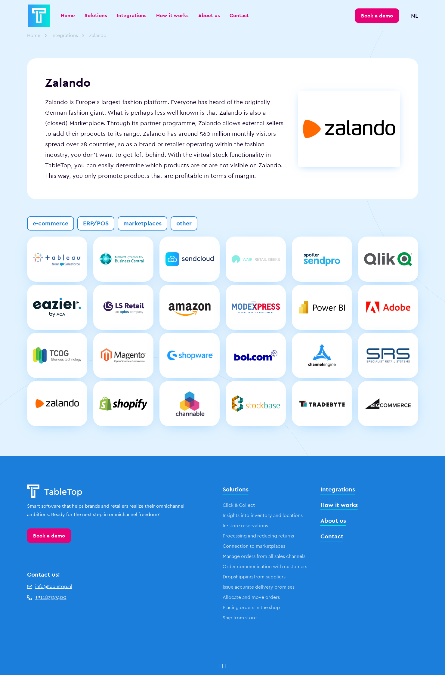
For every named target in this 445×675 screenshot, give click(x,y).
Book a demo (49, 535)
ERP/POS (96, 223)
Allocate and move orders (251, 597)
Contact (239, 15)
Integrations (132, 15)
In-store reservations (245, 525)
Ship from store (240, 618)
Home (68, 15)
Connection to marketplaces (254, 546)
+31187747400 (46, 597)
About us (209, 15)
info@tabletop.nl (49, 586)
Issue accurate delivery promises (259, 587)
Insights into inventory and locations (263, 515)
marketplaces (142, 223)
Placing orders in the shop (251, 607)
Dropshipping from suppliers (254, 577)
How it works (172, 15)
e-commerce (50, 223)
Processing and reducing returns (258, 536)
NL (414, 16)
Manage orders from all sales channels (264, 556)
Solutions (96, 15)
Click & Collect (239, 505)
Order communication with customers (265, 566)
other (184, 223)
